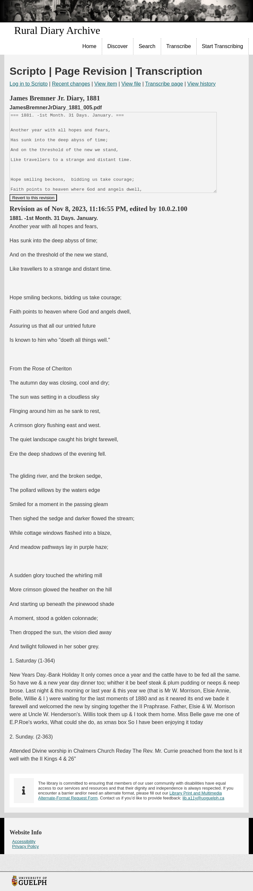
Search (147, 46)
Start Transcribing (222, 46)
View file (131, 84)
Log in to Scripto (29, 84)
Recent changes (71, 84)
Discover (117, 46)
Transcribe (178, 46)
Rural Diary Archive (57, 30)
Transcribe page (164, 84)
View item (105, 84)
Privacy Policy (25, 862)
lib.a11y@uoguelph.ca (203, 813)
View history (201, 84)
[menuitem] (89, 46)
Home (89, 46)
